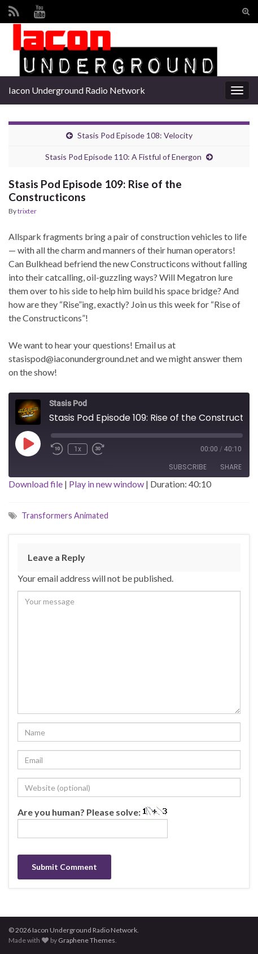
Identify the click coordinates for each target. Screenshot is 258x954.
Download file (35, 483)
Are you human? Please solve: (93, 822)
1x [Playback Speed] (77, 449)
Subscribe (188, 467)
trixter (27, 211)
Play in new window (106, 483)
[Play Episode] (27, 443)
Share (231, 467)
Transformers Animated (64, 515)
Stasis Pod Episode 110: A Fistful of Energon (123, 157)
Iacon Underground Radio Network (76, 90)
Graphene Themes (86, 940)
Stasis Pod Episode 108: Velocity (135, 135)
